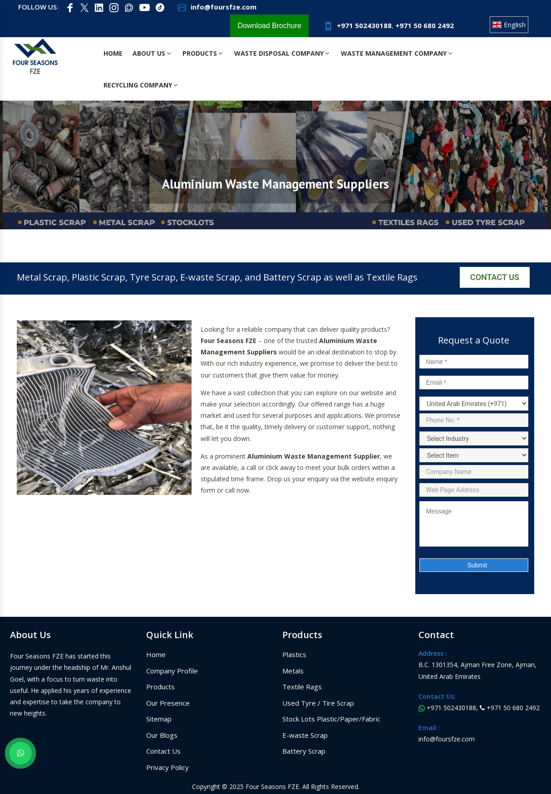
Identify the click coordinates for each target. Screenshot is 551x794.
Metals (293, 670)
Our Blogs (161, 735)
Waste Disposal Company (283, 53)
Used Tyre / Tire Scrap (318, 702)
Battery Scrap (303, 750)
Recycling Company (140, 85)
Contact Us (494, 277)
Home (113, 53)
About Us (152, 53)
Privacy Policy (167, 767)
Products (203, 53)
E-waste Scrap (305, 735)
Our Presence (168, 702)
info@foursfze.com (216, 6)
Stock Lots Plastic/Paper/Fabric (331, 718)
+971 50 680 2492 (424, 25)
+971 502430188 (357, 25)
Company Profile (172, 670)
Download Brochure (269, 25)
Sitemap (159, 718)
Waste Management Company (399, 53)
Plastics (294, 654)
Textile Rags (302, 686)
